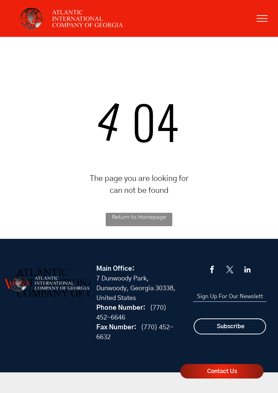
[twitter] (229, 270)
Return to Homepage (139, 217)
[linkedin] (247, 270)
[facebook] (212, 270)
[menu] (262, 18)
